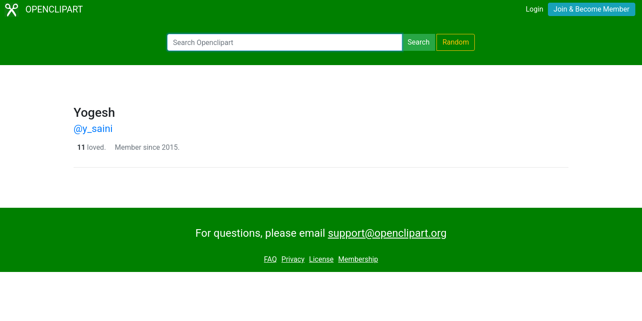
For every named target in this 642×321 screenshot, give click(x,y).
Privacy (293, 259)
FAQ (270, 259)
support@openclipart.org (387, 233)
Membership (358, 259)
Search (418, 42)
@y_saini (93, 128)
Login (534, 9)
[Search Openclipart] (284, 42)
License (321, 259)
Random (455, 42)
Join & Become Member (592, 9)
